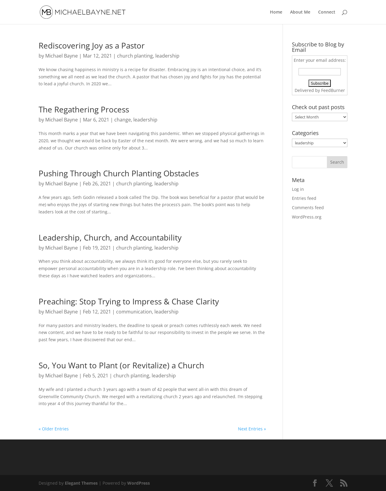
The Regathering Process (84, 109)
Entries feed (304, 198)
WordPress (138, 483)
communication (134, 311)
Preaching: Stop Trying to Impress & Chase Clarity (129, 301)
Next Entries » (252, 429)
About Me (300, 12)
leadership (167, 55)
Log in (298, 189)
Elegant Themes (81, 483)
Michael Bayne (61, 55)
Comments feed (308, 207)
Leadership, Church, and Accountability (110, 237)
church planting (135, 55)
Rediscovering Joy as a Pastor (92, 45)
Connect (326, 12)
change (122, 119)
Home (276, 12)
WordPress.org (306, 217)
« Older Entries (54, 429)
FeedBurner (333, 90)
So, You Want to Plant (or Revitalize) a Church (121, 365)
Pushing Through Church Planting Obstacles (119, 173)
